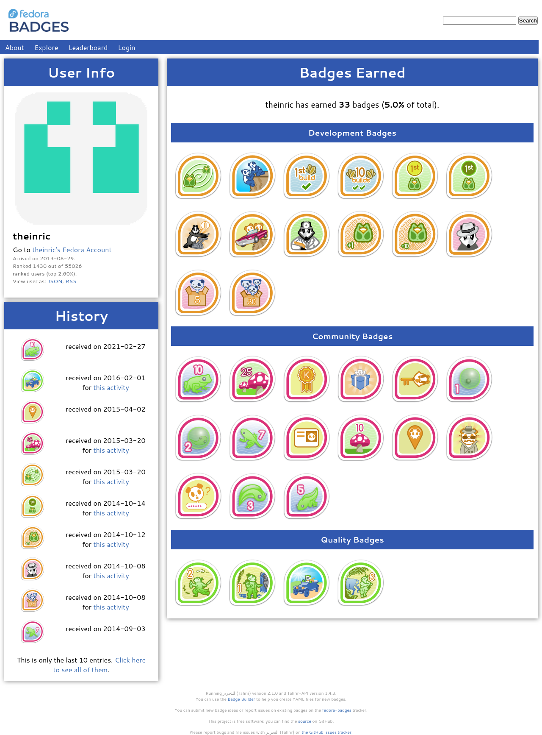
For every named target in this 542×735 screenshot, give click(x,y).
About (14, 47)
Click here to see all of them (99, 664)
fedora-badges (336, 710)
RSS (71, 281)
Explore (46, 47)
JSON (54, 281)
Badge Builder (241, 699)
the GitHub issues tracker (326, 732)
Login (127, 47)
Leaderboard (88, 47)
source (304, 721)
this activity (111, 387)
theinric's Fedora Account (71, 249)
